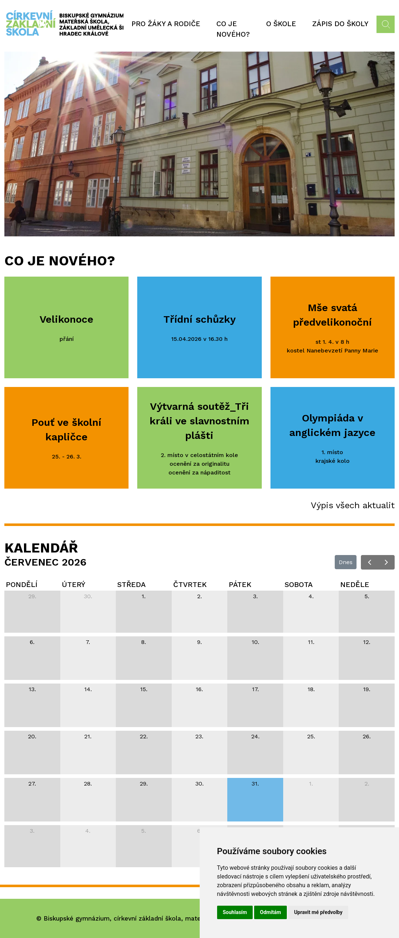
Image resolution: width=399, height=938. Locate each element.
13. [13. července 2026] (32, 689)
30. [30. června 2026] (88, 596)
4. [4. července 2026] (311, 596)
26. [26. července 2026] (367, 736)
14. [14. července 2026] (88, 689)
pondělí (21, 584)
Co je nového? (233, 29)
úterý (73, 584)
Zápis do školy (340, 24)
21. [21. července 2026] (87, 736)
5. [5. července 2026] (367, 596)
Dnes (346, 562)
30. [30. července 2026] (199, 783)
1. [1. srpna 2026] (311, 783)
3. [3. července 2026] (255, 596)
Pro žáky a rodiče (165, 24)
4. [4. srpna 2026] (87, 830)
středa (131, 584)
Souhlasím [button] (235, 912)
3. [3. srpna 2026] (32, 830)
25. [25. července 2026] (311, 736)
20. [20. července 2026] (32, 736)
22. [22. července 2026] (144, 736)
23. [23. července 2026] (199, 736)
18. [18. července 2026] (311, 689)
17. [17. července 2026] (255, 689)
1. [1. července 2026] (144, 596)
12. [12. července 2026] (366, 642)
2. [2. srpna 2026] (367, 783)
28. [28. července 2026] (88, 783)
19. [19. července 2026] (366, 689)
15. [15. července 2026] (143, 689)
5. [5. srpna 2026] (143, 830)
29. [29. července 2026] (144, 783)
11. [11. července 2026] (311, 642)
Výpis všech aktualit (353, 505)
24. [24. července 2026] (255, 736)
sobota (299, 584)
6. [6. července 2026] (32, 642)
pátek (240, 584)
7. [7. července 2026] (88, 642)
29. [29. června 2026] (32, 596)
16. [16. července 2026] (199, 689)
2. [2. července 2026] (199, 596)
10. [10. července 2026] (255, 642)
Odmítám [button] (270, 912)
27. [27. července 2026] (32, 783)
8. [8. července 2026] (143, 642)
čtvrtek (190, 584)
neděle (354, 584)
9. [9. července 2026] (199, 642)
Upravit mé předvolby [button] (318, 912)
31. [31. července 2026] (255, 783)
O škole (281, 24)
